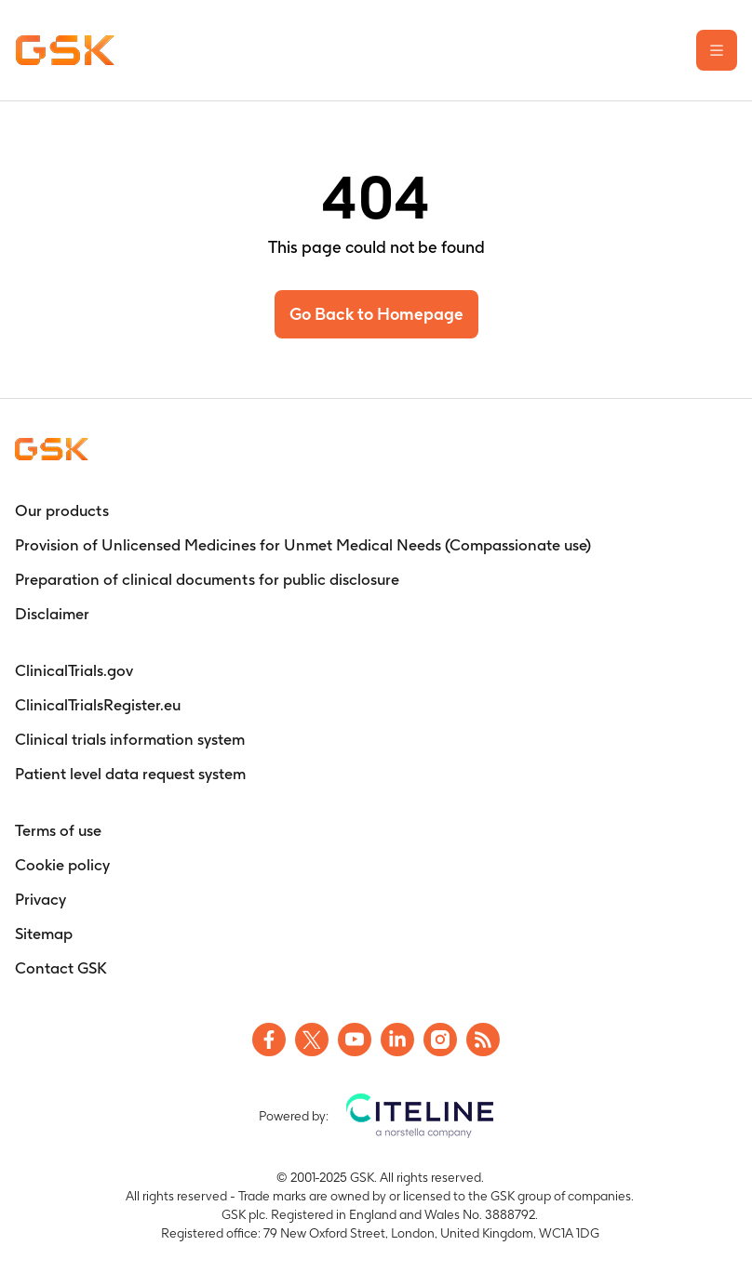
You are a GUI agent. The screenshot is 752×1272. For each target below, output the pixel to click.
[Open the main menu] (716, 50)
